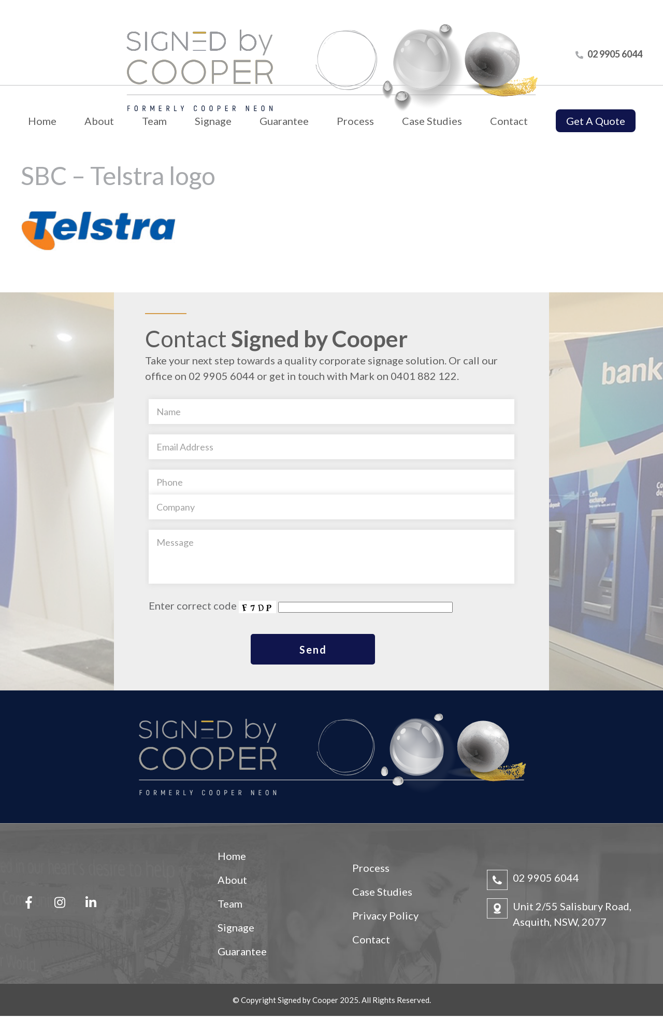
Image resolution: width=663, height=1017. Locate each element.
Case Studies (432, 121)
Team (154, 121)
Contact (509, 121)
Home (42, 121)
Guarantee (284, 121)
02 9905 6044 (546, 878)
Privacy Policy (385, 916)
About (99, 121)
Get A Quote (595, 121)
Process (355, 121)
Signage (213, 121)
